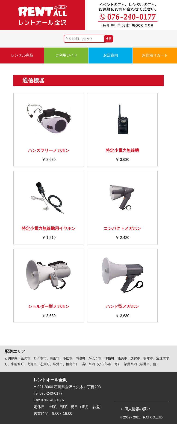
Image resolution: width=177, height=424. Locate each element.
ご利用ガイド (66, 55)
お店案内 (110, 55)
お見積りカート (155, 55)
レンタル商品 (22, 55)
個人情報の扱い (137, 409)
